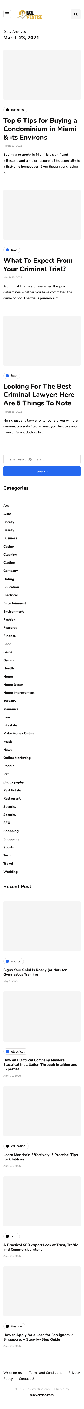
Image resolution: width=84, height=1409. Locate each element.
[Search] (42, 459)
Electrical (10, 595)
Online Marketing (17, 758)
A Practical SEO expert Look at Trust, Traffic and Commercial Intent (40, 1247)
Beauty (8, 522)
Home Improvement (18, 692)
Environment (13, 611)
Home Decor (13, 684)
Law (6, 717)
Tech (7, 855)
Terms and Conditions (45, 1372)
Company (10, 570)
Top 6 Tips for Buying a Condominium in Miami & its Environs (40, 129)
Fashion (9, 619)
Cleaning (10, 554)
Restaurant (12, 798)
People (8, 766)
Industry (9, 701)
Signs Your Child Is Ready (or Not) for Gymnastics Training (35, 972)
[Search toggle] (76, 14)
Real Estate (12, 790)
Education (11, 587)
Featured (10, 627)
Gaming (9, 660)
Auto (7, 514)
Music (7, 741)
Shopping (11, 831)
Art (6, 505)
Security (9, 806)
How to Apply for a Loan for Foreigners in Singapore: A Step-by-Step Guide (38, 1337)
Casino (8, 546)
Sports (8, 847)
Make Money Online (18, 733)
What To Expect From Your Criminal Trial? (38, 265)
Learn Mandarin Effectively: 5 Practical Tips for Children (40, 1157)
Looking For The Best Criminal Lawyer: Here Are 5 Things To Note (38, 395)
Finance (9, 636)
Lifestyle (10, 725)
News (7, 749)
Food (7, 644)
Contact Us (27, 1378)
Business (10, 538)
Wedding (10, 871)
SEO (6, 823)
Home (8, 676)
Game (7, 652)
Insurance (10, 709)
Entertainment (14, 603)
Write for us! (13, 1372)
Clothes (9, 562)
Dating (8, 579)
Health (8, 668)
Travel (8, 863)
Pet (6, 774)
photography (13, 782)
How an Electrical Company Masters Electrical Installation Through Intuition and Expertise (40, 1065)
